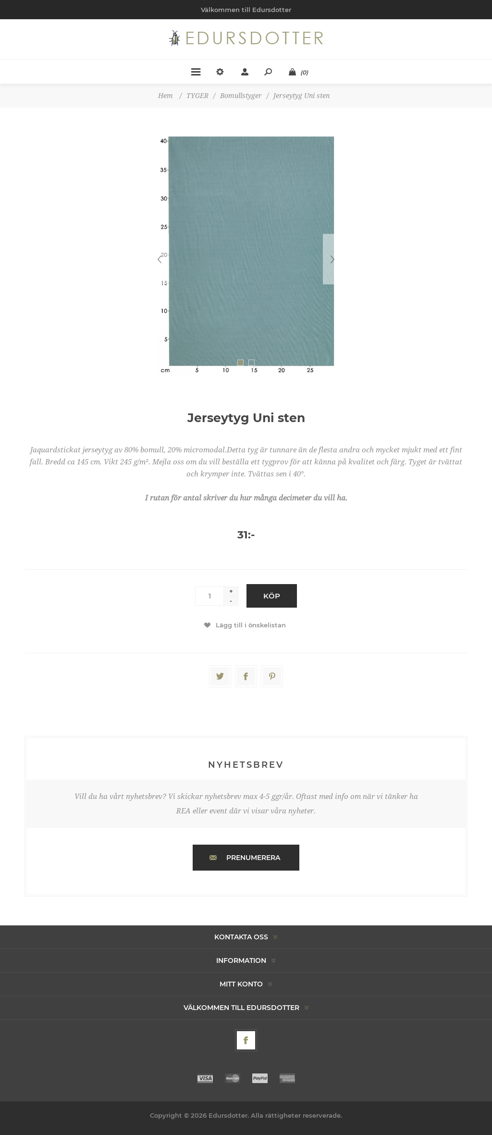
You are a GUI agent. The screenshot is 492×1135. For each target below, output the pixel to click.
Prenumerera (253, 857)
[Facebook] (246, 1040)
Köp (271, 595)
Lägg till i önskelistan (251, 625)
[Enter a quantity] (209, 596)
